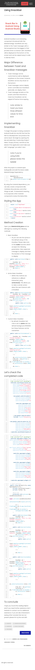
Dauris (21, 15)
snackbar (9, 629)
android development (20, 623)
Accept (24, 4)
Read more (25, 633)
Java (18, 639)
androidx (9, 626)
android (9, 623)
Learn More (31, 3)
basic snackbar (19, 626)
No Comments (27, 645)
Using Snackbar (13, 10)
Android (14, 639)
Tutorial (12, 642)
